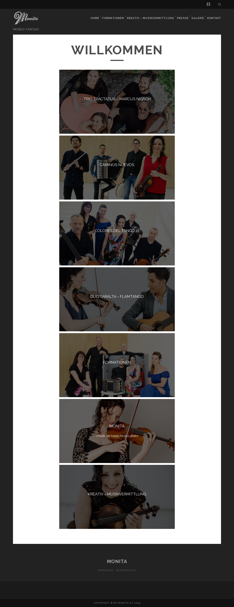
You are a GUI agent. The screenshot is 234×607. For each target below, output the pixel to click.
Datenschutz (126, 570)
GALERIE (197, 15)
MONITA (117, 561)
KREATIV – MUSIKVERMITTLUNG (151, 15)
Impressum (105, 570)
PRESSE (182, 15)
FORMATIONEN (115, 15)
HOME (96, 15)
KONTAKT (214, 15)
